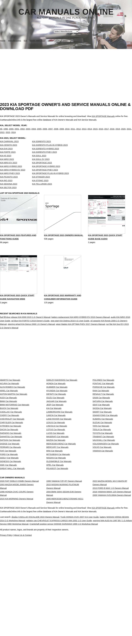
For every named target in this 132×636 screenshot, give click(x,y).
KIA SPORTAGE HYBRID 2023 (46, 172)
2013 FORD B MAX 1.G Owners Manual (111, 584)
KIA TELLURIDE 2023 (42, 190)
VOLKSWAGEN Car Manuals (106, 514)
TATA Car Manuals (101, 484)
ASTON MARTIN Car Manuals (13, 429)
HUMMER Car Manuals (56, 417)
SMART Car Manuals (102, 459)
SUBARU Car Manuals (103, 472)
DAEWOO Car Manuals (10, 496)
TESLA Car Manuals (102, 490)
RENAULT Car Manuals (103, 429)
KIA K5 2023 (5, 161)
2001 (17, 132)
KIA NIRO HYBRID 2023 (11, 172)
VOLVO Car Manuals (102, 520)
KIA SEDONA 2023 (8, 190)
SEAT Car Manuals (101, 447)
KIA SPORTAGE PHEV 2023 (45, 175)
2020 (123, 132)
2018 (112, 132)
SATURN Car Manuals (103, 441)
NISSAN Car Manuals (56, 539)
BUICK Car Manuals (9, 453)
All (1, 132)
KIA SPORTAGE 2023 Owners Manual (63, 248)
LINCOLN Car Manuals (56, 484)
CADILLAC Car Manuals (11, 459)
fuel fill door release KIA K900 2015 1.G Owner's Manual (25, 329)
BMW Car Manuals (8, 441)
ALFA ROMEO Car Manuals (12, 417)
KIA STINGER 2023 (41, 182)
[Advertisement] (66, 69)
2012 (78, 132)
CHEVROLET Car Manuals (12, 472)
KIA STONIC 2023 (40, 186)
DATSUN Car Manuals (10, 508)
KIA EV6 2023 (6, 154)
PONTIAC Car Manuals (103, 411)
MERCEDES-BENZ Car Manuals (61, 514)
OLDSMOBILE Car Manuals (58, 545)
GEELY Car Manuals (9, 539)
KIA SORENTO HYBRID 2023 (45, 154)
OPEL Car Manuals (55, 551)
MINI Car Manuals (54, 526)
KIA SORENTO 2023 (41, 147)
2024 (13, 135)
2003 (28, 132)
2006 (45, 132)
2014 (89, 132)
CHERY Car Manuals (9, 465)
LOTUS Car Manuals (55, 490)
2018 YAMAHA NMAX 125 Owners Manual (112, 590)
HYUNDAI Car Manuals (56, 423)
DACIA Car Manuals (9, 490)
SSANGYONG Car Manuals (105, 465)
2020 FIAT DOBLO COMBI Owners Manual (19, 574)
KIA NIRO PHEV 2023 (10, 179)
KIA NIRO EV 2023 (8, 168)
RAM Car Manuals (101, 423)
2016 (101, 132)
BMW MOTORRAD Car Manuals (14, 447)
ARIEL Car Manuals (9, 423)
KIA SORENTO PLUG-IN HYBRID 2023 (50, 151)
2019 (118, 132)
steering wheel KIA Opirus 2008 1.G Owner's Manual (31, 337)
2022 (2, 135)
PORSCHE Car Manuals (104, 417)
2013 (84, 132)
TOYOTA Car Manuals (102, 496)
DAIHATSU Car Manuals (11, 502)
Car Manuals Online (66, 12)
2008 (56, 132)
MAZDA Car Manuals (55, 508)
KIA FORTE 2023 (8, 158)
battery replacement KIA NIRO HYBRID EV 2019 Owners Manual (80, 329)
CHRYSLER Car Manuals (11, 478)
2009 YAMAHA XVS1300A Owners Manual (112, 596)
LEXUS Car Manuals (55, 478)
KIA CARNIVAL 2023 (9, 147)
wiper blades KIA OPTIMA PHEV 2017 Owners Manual (80, 337)
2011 (73, 132)
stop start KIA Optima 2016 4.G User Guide (70, 333)
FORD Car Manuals (9, 533)
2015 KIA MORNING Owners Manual (16, 600)
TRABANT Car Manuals (103, 502)
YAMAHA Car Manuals (103, 526)
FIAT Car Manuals (8, 526)
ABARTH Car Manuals (10, 404)
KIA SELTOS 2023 (8, 193)
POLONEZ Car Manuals (103, 404)
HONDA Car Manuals (55, 411)
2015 (95, 132)
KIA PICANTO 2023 (9, 182)
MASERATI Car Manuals (57, 502)
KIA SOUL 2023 (39, 161)
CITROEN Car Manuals (10, 484)
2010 (67, 132)
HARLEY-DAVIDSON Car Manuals (61, 404)
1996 (5, 132)
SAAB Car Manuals (101, 435)
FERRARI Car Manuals (10, 520)
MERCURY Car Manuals (57, 520)
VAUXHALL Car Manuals (104, 508)
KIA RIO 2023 (6, 186)
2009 (61, 132)
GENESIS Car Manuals (10, 545)
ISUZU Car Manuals (55, 435)
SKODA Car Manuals (102, 453)
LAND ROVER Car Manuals (58, 472)
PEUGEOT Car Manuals (57, 557)
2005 (39, 132)
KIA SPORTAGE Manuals (103, 116)
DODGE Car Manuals (9, 514)
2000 (11, 132)
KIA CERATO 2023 (8, 151)
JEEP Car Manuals (54, 447)
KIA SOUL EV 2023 (41, 165)
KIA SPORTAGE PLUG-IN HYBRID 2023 (50, 179)
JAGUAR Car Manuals (56, 441)
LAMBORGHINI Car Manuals (59, 459)
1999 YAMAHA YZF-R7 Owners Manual (64, 574)
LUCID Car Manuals (55, 496)
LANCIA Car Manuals (55, 465)
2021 (129, 132)
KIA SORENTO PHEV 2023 (44, 158)
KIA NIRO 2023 (7, 165)
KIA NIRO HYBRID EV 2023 (12, 175)
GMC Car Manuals (8, 551)
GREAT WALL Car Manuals (12, 557)
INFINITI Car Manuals (56, 429)
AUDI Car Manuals (8, 435)
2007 (50, 132)
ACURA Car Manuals (9, 411)
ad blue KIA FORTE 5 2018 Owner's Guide (30, 333)
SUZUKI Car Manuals (102, 478)
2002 (22, 132)
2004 (33, 132)
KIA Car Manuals (53, 453)
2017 (106, 132)
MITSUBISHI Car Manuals (58, 533)
